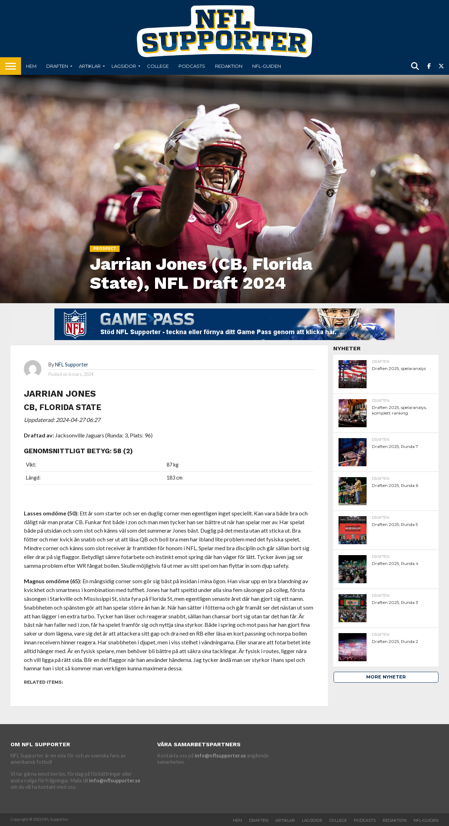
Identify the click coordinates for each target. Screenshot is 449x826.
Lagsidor (124, 66)
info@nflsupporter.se (114, 780)
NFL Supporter (71, 365)
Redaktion (228, 66)
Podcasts (192, 66)
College (158, 66)
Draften (57, 66)
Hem (31, 66)
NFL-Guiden (266, 66)
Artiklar (90, 66)
